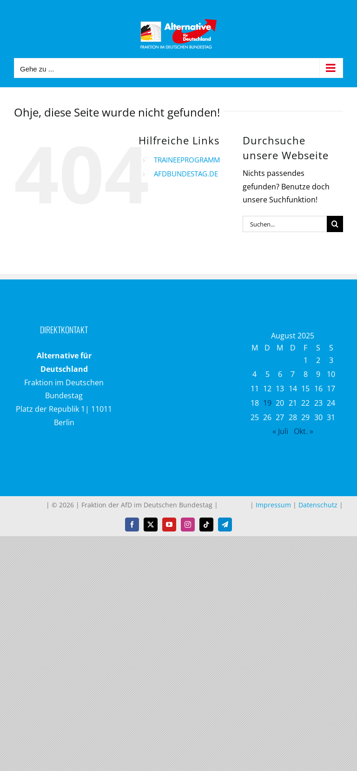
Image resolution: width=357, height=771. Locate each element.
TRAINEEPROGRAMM (187, 159)
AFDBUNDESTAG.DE (186, 173)
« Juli (280, 431)
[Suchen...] (285, 224)
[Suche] (335, 224)
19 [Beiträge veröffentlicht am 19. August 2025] (267, 403)
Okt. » (303, 431)
